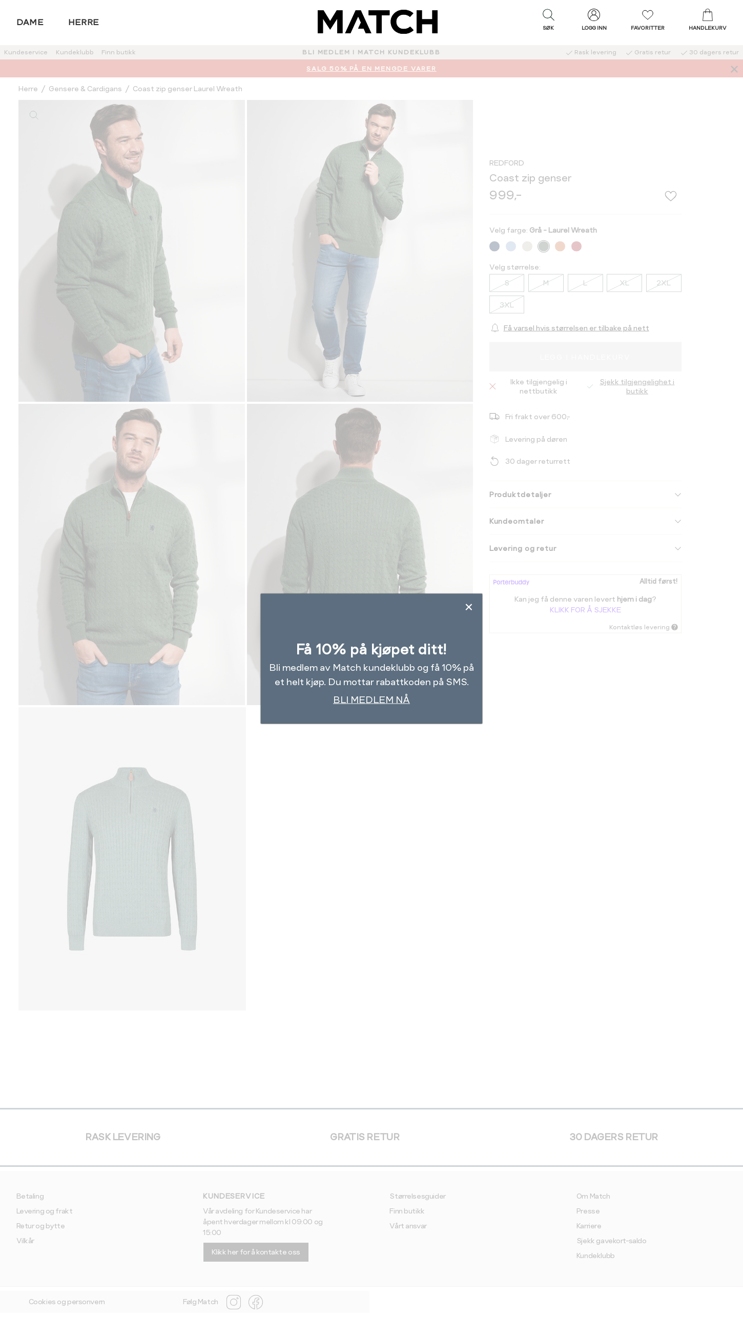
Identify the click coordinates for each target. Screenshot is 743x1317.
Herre (83, 22)
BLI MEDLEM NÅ (371, 700)
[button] (548, 22)
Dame (30, 22)
